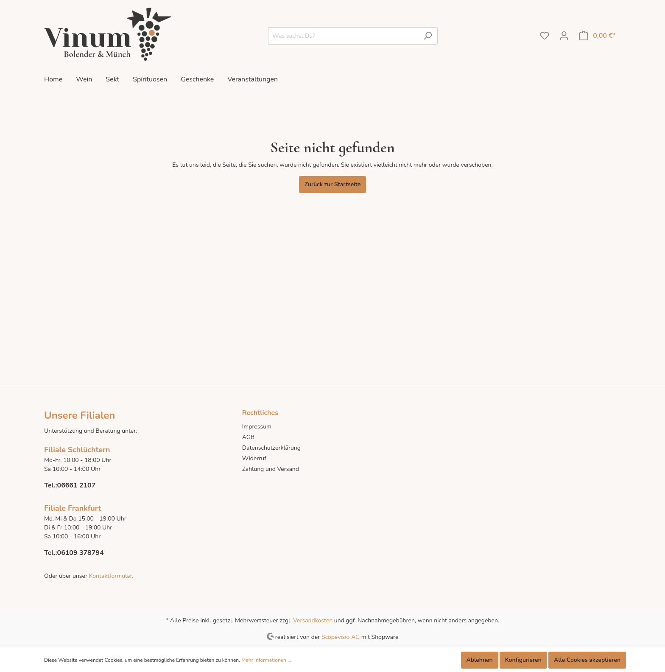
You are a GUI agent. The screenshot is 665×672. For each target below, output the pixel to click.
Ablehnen (480, 660)
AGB (248, 437)
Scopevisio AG (340, 637)
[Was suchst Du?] (343, 36)
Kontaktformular (109, 576)
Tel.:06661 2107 (69, 485)
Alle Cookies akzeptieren (587, 660)
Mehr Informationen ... (266, 660)
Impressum (256, 427)
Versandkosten (312, 620)
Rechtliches (260, 412)
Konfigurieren (523, 660)
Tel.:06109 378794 (74, 552)
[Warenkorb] (597, 36)
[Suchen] (428, 36)
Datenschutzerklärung (271, 448)
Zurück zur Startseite (333, 184)
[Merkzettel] (544, 36)
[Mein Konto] (564, 36)
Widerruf (254, 458)
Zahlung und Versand (270, 469)
